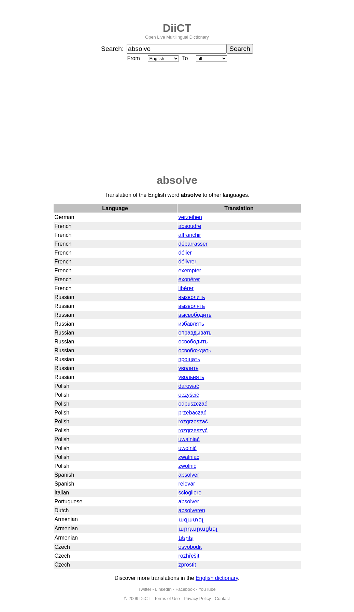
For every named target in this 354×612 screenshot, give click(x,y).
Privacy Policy (197, 598)
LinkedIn (163, 589)
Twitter (144, 589)
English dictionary (217, 578)
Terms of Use (167, 598)
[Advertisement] (177, 118)
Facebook (185, 589)
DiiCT (177, 28)
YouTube (206, 589)
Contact (222, 598)
